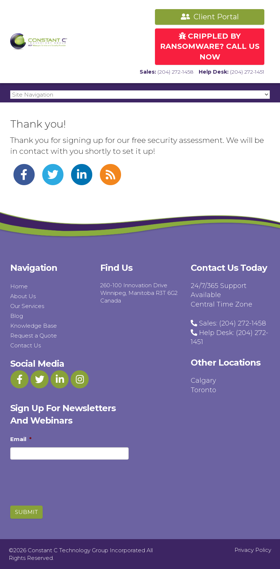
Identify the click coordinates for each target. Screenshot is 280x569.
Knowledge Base (33, 325)
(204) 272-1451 (247, 72)
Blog (16, 315)
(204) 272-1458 (176, 72)
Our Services (27, 306)
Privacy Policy (252, 549)
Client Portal (210, 16)
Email (21, 439)
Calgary (203, 381)
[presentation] (51, 476)
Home (19, 286)
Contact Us (25, 345)
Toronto (203, 390)
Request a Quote (33, 335)
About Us (23, 296)
